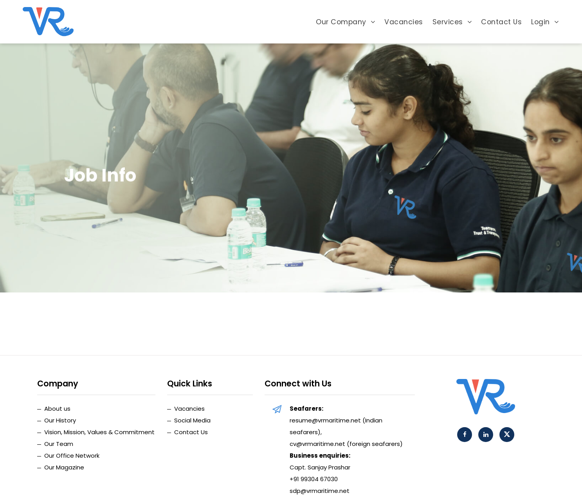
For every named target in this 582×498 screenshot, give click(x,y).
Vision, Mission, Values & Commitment (99, 432)
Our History (60, 420)
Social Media (192, 420)
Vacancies (403, 22)
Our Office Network (71, 455)
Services (452, 22)
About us (57, 408)
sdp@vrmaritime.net (320, 491)
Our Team (58, 444)
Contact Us (501, 22)
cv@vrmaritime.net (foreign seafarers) (346, 444)
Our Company (345, 22)
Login (545, 22)
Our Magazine (64, 467)
